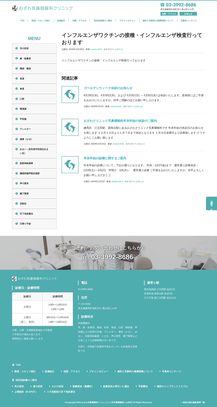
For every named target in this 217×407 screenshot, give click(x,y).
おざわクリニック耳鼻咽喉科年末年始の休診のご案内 (120, 121)
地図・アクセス (169, 14)
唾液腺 (23, 109)
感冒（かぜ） (26, 139)
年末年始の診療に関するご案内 (105, 158)
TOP (22, 20)
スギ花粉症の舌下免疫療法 (61, 391)
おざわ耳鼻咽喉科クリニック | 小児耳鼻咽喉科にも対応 (106, 402)
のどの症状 (57, 386)
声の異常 (24, 183)
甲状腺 (23, 119)
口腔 (22, 99)
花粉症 (23, 203)
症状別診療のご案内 (103, 20)
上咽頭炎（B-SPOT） (26, 391)
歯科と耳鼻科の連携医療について (158, 20)
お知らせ (188, 14)
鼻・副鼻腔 (25, 58)
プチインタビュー (127, 20)
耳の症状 (24, 48)
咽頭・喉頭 (25, 68)
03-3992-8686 (112, 257)
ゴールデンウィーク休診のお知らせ (108, 88)
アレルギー (25, 129)
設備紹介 (61, 20)
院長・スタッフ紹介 (41, 20)
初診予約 (212, 203)
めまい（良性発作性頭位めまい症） (34, 151)
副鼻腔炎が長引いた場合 (116, 386)
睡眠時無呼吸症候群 (30, 173)
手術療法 (143, 386)
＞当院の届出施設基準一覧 (192, 402)
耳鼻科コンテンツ (188, 20)
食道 (22, 88)
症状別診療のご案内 (26, 380)
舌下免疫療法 (26, 213)
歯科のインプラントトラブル (172, 386)
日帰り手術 (25, 223)
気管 (22, 78)
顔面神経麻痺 (26, 163)
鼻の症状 (37, 386)
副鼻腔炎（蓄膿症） (83, 386)
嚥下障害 (24, 193)
